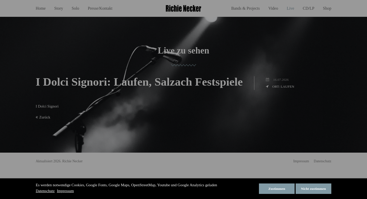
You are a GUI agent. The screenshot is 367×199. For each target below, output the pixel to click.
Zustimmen (276, 189)
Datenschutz (45, 191)
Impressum (65, 191)
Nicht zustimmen (313, 189)
